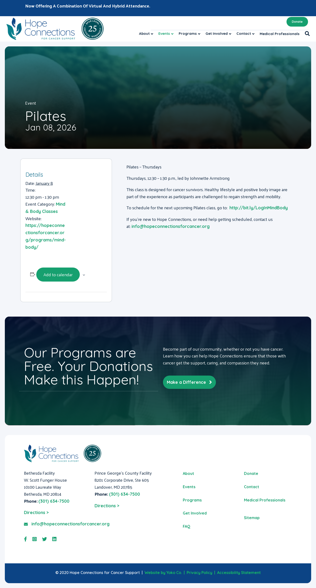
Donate (297, 21)
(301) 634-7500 (53, 501)
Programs (188, 33)
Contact (243, 33)
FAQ (186, 526)
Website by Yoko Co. (163, 572)
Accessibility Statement (239, 572)
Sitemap (252, 517)
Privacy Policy (199, 572)
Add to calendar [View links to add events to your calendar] (58, 274)
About (144, 33)
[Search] (306, 33)
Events (164, 33)
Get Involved (217, 33)
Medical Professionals (280, 33)
